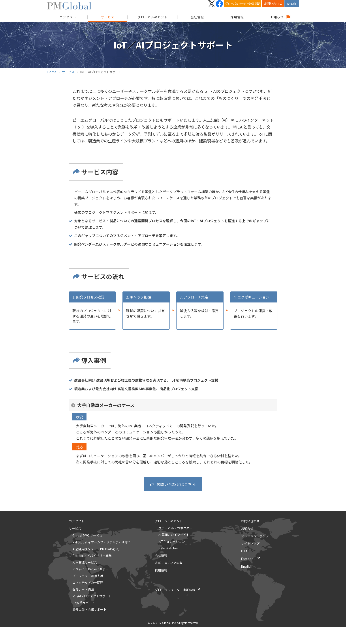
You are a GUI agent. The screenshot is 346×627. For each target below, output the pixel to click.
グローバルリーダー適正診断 (242, 3)
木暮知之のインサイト (173, 535)
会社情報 (197, 17)
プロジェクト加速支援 (87, 576)
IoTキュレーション (171, 542)
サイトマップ (250, 543)
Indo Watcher (168, 548)
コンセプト (76, 521)
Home (51, 72)
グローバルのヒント (152, 17)
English (291, 3)
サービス (107, 17)
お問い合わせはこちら (176, 484)
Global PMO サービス (87, 536)
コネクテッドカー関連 (87, 583)
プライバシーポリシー (256, 536)
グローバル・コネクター (175, 528)
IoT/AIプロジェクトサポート (92, 596)
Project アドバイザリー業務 (92, 556)
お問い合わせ (273, 3)
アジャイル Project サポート (92, 569)
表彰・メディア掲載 (168, 563)
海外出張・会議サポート (89, 610)
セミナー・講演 (83, 590)
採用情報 (237, 17)
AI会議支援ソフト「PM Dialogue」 (96, 549)
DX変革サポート (83, 603)
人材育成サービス (84, 563)
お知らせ (277, 17)
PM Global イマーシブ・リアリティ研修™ (101, 542)
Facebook (248, 558)
